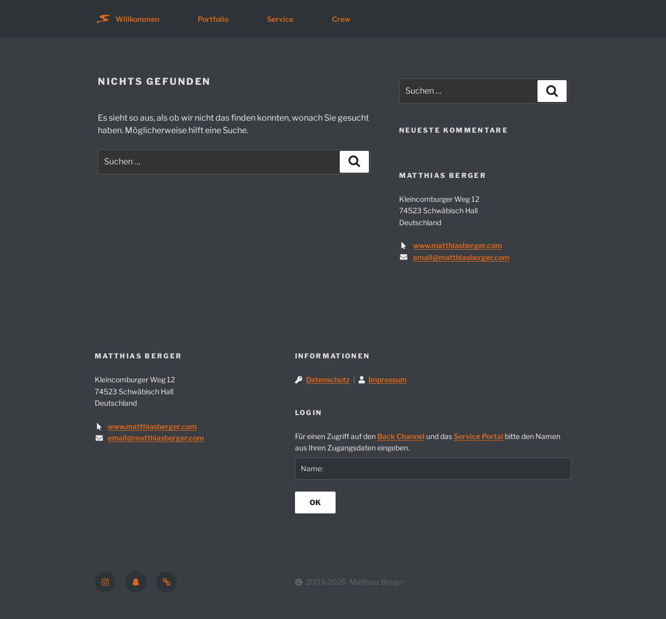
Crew (341, 19)
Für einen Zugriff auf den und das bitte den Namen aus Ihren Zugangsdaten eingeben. (427, 442)
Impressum (387, 379)
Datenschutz (328, 379)
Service (280, 19)
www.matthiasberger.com (457, 245)
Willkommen (137, 19)
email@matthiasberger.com (461, 257)
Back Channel (401, 436)
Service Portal (478, 436)
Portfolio (213, 19)
